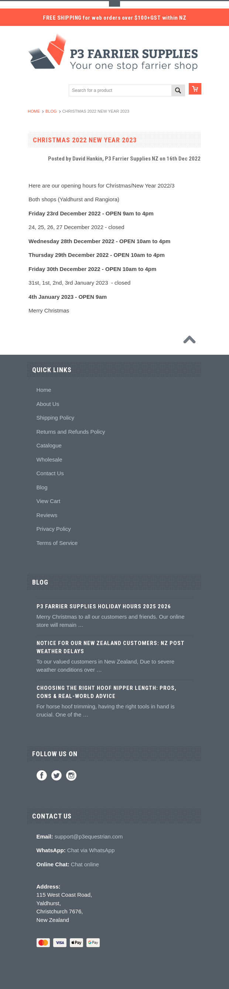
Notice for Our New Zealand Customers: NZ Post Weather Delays (111, 647)
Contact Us (50, 473)
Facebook (42, 775)
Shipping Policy (56, 417)
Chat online (85, 864)
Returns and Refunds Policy (71, 432)
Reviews (47, 515)
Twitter (56, 775)
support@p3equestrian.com (89, 836)
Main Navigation (34, 91)
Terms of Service (57, 543)
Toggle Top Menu (114, 4)
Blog (51, 111)
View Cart (49, 501)
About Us (48, 404)
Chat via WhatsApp (91, 850)
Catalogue (49, 445)
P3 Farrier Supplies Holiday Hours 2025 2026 (104, 606)
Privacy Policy (54, 529)
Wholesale (49, 459)
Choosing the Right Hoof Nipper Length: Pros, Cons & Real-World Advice (107, 692)
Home (34, 111)
